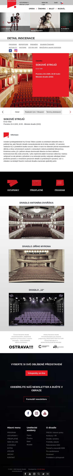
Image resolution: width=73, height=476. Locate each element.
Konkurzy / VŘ (51, 436)
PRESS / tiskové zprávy (54, 432)
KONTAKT (11, 457)
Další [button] (56, 2)
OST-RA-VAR (33, 47)
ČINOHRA (42, 9)
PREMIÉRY (34, 44)
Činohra (29, 438)
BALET (51, 9)
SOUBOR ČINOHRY (47, 44)
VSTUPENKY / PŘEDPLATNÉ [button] (24, 4)
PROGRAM (13, 44)
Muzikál (29, 445)
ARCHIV (10, 454)
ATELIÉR (10, 451)
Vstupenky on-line (36, 373)
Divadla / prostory (52, 439)
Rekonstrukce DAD (53, 445)
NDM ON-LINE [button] (45, 4)
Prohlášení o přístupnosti (55, 457)
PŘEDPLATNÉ (36, 190)
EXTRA (10, 448)
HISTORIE (22, 47)
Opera (29, 435)
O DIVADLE (11, 445)
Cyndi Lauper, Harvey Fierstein (9, 30)
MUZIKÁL (61, 9)
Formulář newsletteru (36, 399)
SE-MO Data (41, 469)
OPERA (32, 9)
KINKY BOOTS (6, 29)
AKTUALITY (13, 47)
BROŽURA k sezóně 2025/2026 (50, 47)
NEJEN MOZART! (37, 31)
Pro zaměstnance (52, 451)
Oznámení (50, 454)
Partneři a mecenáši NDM (55, 448)
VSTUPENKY (13, 190)
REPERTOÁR (23, 44)
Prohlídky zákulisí (52, 442)
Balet (28, 441)
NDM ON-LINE (12, 442)
